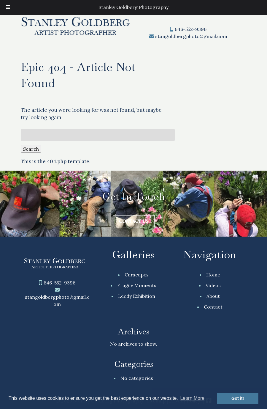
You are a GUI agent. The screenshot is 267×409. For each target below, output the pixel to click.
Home (213, 275)
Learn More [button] (192, 398)
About (213, 296)
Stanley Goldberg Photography (133, 7)
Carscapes (137, 275)
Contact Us (133, 221)
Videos (213, 285)
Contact (213, 307)
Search (31, 149)
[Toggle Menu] (8, 7)
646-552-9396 (190, 29)
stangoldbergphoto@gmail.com (191, 36)
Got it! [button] (237, 398)
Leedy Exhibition (136, 296)
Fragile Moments (136, 285)
